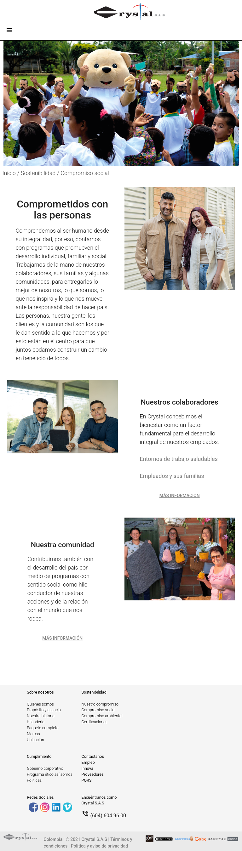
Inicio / (12, 173)
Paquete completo (43, 727)
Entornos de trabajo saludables (178, 459)
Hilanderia (35, 721)
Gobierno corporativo (45, 768)
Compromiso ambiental (102, 715)
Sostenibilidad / (41, 173)
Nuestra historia (41, 715)
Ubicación (35, 739)
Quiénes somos (40, 704)
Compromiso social (84, 173)
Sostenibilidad (94, 692)
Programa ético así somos (49, 774)
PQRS (87, 780)
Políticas (34, 780)
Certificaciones (94, 721)
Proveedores (93, 774)
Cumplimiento (39, 756)
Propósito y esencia (44, 709)
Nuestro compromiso (100, 704)
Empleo (88, 762)
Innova (87, 768)
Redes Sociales (40, 797)
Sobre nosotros (40, 692)
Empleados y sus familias (172, 476)
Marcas (33, 733)
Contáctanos (93, 756)
